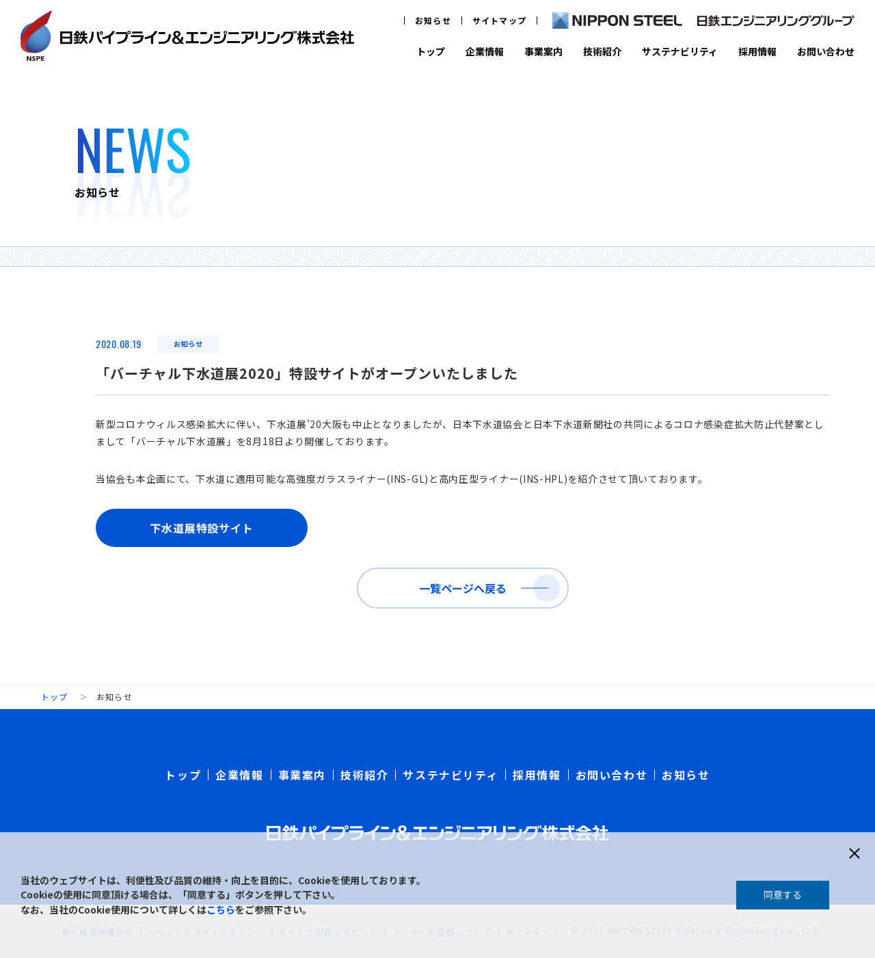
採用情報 (757, 51)
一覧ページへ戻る (463, 588)
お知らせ (433, 20)
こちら (220, 909)
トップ (430, 51)
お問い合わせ (825, 51)
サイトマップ (499, 20)
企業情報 (485, 51)
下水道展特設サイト (201, 528)
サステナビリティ (680, 51)
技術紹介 (602, 51)
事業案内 (543, 51)
